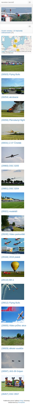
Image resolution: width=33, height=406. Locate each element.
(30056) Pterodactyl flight (13, 120)
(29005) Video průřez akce (13, 325)
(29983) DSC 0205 (10, 166)
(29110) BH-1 (7, 280)
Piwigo (21, 400)
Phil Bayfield (21, 402)
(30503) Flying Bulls (10, 74)
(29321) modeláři (9, 211)
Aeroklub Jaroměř (7, 2)
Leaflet (3, 51)
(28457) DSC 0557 (10, 394)
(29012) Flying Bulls (10, 303)
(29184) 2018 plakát (10, 257)
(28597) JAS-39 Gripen (12, 371)
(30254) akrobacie (9, 97)
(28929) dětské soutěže (12, 348)
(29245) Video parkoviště (13, 234)
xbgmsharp (11, 51)
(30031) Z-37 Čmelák (11, 143)
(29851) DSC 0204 (10, 188)
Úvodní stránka (6, 31)
